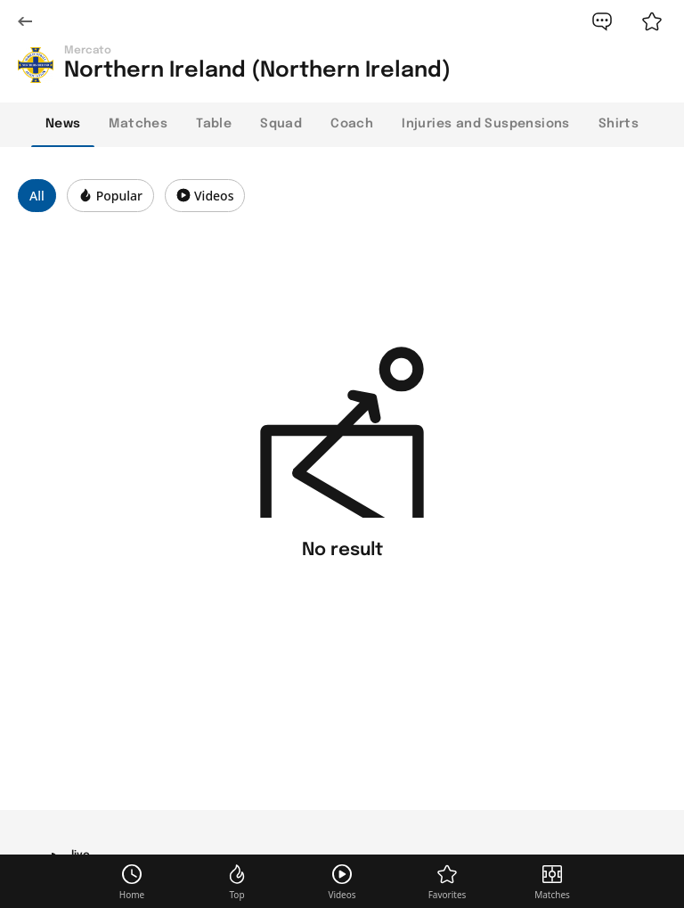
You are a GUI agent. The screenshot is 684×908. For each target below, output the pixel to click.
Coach (351, 124)
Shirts (618, 124)
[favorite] (652, 21)
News (63, 124)
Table (214, 124)
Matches (138, 124)
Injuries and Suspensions (486, 124)
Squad (281, 124)
